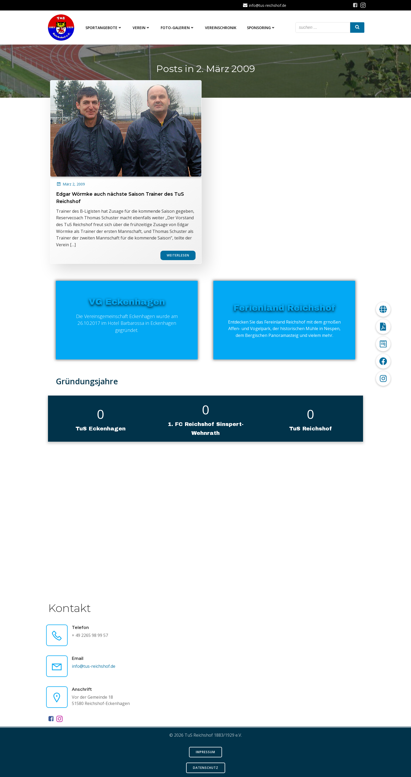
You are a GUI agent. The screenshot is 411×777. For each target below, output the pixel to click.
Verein (141, 27)
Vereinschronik (220, 27)
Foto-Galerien (177, 27)
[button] (383, 378)
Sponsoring (261, 27)
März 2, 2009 (70, 190)
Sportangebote (103, 27)
